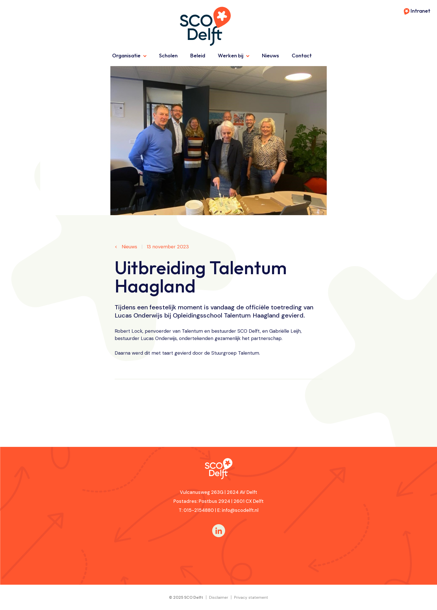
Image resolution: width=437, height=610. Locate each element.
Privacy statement (251, 597)
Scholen (168, 55)
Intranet (417, 10)
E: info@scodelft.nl (238, 510)
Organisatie (126, 55)
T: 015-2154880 (196, 510)
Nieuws (270, 55)
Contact (302, 55)
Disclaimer (218, 597)
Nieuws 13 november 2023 (154, 247)
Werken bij (230, 55)
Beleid (197, 55)
